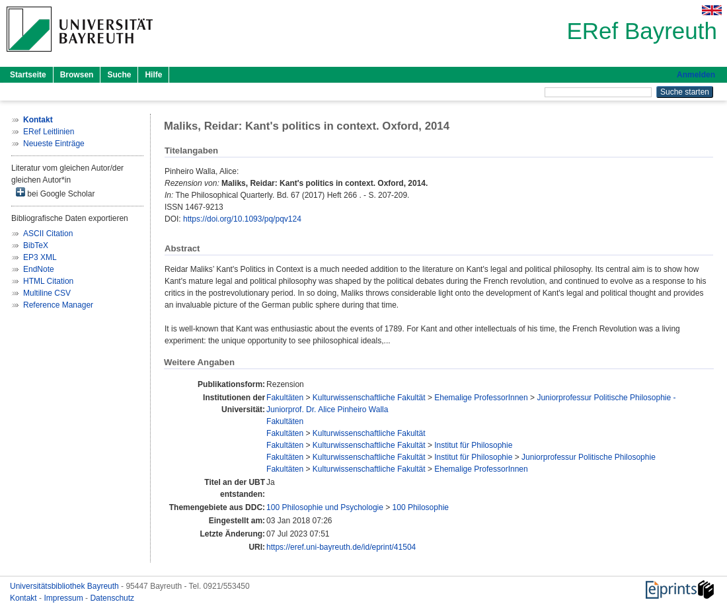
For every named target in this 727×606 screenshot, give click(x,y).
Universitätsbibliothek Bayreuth (65, 586)
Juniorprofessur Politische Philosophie (588, 457)
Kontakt (24, 598)
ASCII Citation (48, 233)
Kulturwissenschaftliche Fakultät (369, 397)
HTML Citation (48, 281)
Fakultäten (284, 397)
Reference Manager (58, 305)
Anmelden (696, 74)
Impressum (64, 598)
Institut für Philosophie (473, 445)
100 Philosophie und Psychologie (324, 507)
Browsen (77, 74)
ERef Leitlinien (48, 131)
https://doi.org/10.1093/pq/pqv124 (242, 219)
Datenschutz (112, 598)
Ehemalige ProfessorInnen (480, 397)
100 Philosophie (421, 507)
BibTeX (35, 245)
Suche (119, 74)
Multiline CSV (47, 293)
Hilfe (153, 74)
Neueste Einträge (54, 143)
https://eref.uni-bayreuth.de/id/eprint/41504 (341, 547)
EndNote (38, 269)
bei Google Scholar (55, 192)
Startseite (28, 74)
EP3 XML (40, 257)
